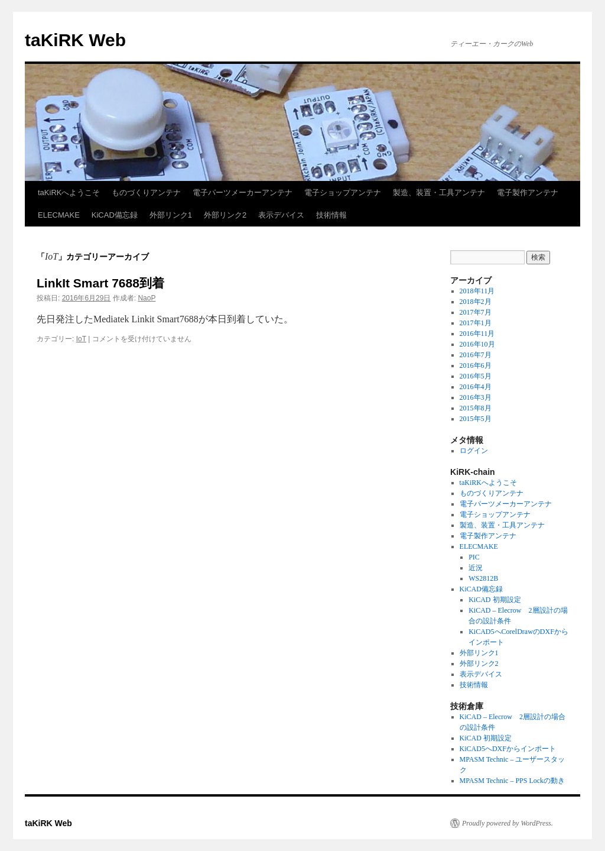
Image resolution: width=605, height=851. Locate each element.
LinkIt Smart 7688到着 (100, 283)
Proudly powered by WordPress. (507, 823)
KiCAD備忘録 (115, 215)
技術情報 (331, 215)
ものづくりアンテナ (146, 192)
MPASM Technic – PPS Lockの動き (512, 780)
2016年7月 (476, 355)
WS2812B (483, 578)
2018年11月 (477, 291)
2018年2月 (476, 301)
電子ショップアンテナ (342, 192)
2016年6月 (476, 365)
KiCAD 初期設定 (495, 600)
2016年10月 (477, 344)
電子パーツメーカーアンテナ (242, 192)
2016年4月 (476, 387)
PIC (474, 557)
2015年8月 (476, 408)
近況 (476, 568)
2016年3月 (476, 397)
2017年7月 (476, 312)
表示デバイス (281, 215)
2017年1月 (476, 323)
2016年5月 (476, 376)
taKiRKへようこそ (69, 192)
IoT (81, 339)
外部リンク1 (170, 215)
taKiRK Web (75, 40)
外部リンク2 (225, 215)
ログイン (474, 450)
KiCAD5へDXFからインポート (508, 749)
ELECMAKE (59, 215)
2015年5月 (476, 419)
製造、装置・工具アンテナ (439, 192)
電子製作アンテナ (527, 192)
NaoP (146, 298)
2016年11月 (477, 333)
